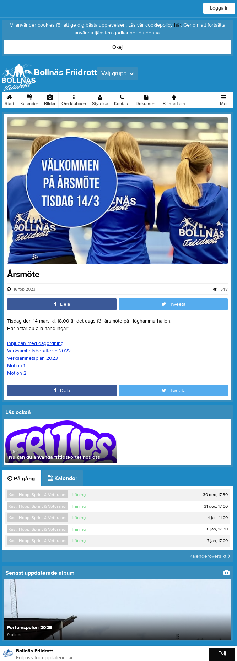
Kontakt (122, 99)
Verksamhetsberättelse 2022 (39, 351)
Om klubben (73, 99)
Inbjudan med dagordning (35, 343)
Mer (224, 99)
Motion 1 (16, 366)
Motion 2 (16, 373)
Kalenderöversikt (209, 556)
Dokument (146, 99)
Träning (78, 494)
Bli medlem (174, 99)
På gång (21, 478)
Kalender (29, 99)
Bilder (49, 99)
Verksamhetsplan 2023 (32, 358)
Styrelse (100, 99)
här (177, 25)
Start (9, 99)
